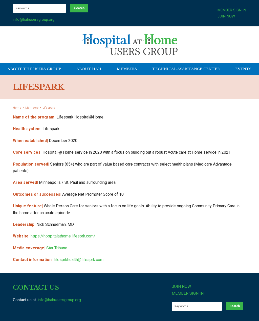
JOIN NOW (226, 16)
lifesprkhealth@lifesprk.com (78, 259)
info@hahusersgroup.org (33, 19)
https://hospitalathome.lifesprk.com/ (63, 236)
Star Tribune (56, 248)
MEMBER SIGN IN (232, 10)
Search (79, 8)
